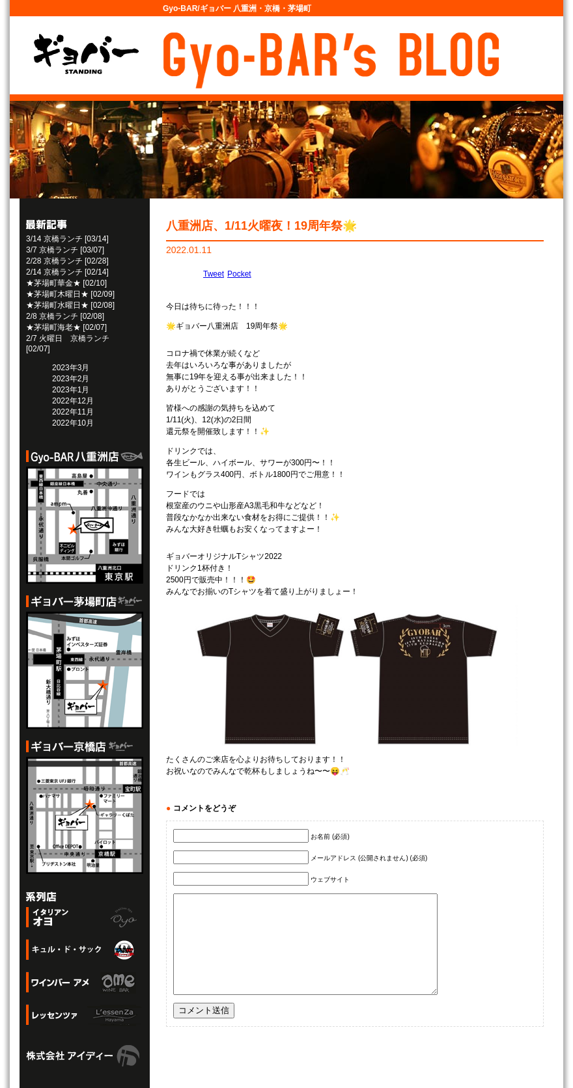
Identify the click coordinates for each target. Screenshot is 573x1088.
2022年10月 (73, 423)
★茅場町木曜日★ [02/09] (70, 294)
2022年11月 (73, 411)
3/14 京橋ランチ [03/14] (67, 238)
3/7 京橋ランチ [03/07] (65, 249)
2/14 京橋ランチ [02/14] (67, 272)
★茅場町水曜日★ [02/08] (70, 305)
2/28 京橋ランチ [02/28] (67, 260)
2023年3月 (70, 367)
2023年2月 (70, 378)
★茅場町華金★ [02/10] (66, 283)
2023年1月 (70, 389)
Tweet (213, 274)
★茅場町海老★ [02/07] (66, 327)
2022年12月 (73, 400)
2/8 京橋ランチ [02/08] (65, 316)
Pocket (239, 274)
